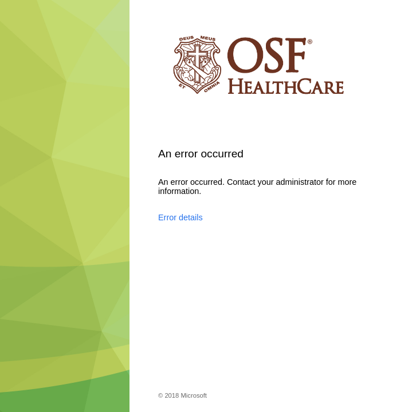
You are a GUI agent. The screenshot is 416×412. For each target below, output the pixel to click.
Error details (180, 217)
